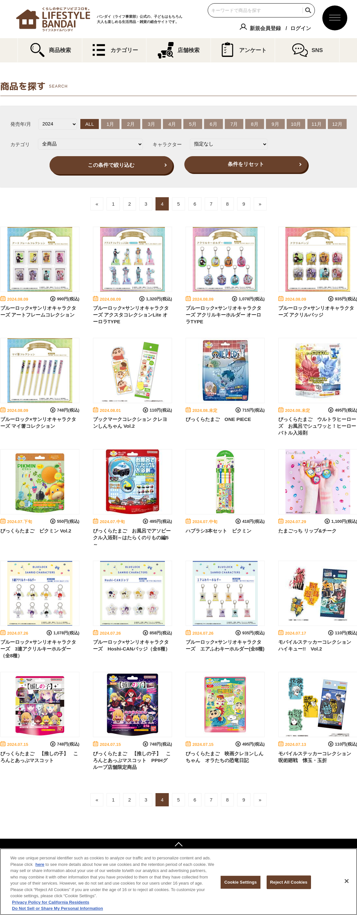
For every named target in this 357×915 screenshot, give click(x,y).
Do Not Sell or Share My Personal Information (57, 908)
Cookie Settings (241, 882)
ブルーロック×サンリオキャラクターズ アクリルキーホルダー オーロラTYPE (223, 314)
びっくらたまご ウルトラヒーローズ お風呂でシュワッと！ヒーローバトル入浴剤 (317, 426)
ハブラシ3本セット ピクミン (218, 530)
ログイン (300, 28)
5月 (192, 124)
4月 (172, 124)
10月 (296, 124)
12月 (337, 124)
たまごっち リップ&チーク (307, 530)
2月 (130, 124)
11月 (317, 124)
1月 (110, 124)
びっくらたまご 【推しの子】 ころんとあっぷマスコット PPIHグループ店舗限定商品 (132, 760)
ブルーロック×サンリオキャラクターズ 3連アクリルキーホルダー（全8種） (38, 648)
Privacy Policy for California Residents (50, 902)
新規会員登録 (265, 28)
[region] (178, 881)
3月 (151, 124)
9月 (275, 124)
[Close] (347, 881)
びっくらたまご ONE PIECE (218, 419)
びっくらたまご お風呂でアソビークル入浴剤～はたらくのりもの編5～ (132, 537)
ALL (89, 124)
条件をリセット (246, 164)
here (39, 864)
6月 (213, 124)
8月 (255, 124)
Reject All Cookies (288, 882)
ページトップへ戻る (178, 845)
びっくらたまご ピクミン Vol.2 (35, 530)
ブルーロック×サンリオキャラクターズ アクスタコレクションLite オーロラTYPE (131, 314)
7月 (234, 124)
